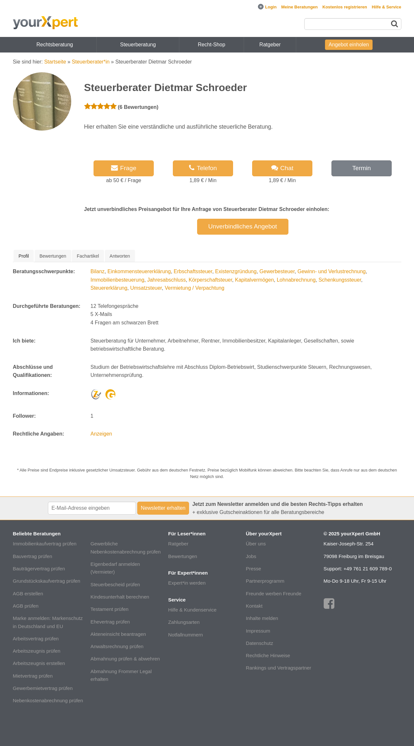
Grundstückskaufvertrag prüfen (47, 581)
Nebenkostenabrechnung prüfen (48, 700)
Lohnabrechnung (296, 280)
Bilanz (98, 271)
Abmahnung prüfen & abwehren (125, 658)
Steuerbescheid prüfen (115, 584)
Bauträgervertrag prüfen (39, 568)
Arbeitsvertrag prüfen (36, 638)
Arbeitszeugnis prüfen (37, 651)
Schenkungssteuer (340, 280)
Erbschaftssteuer (193, 271)
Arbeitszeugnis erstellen (39, 663)
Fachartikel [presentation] (88, 256)
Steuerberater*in (91, 61)
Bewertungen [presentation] (52, 256)
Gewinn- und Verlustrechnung (331, 271)
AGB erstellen (28, 593)
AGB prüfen (26, 606)
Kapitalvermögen (254, 280)
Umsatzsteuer (146, 288)
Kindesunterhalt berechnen (120, 597)
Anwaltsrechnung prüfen (117, 646)
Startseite (55, 61)
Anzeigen (101, 434)
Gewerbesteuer (277, 271)
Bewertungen (182, 556)
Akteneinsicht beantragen (118, 634)
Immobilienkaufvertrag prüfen (45, 543)
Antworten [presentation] (120, 256)
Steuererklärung (109, 288)
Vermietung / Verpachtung (194, 288)
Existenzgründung (236, 271)
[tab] (24, 256)
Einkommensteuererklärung (139, 271)
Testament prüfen (110, 609)
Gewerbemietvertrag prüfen (43, 688)
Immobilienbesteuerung (117, 280)
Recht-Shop (211, 44)
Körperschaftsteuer (210, 280)
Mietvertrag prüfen (33, 676)
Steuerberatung (138, 44)
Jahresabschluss (166, 280)
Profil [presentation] (23, 256)
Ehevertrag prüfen (110, 621)
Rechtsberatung (55, 44)
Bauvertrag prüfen (32, 556)
